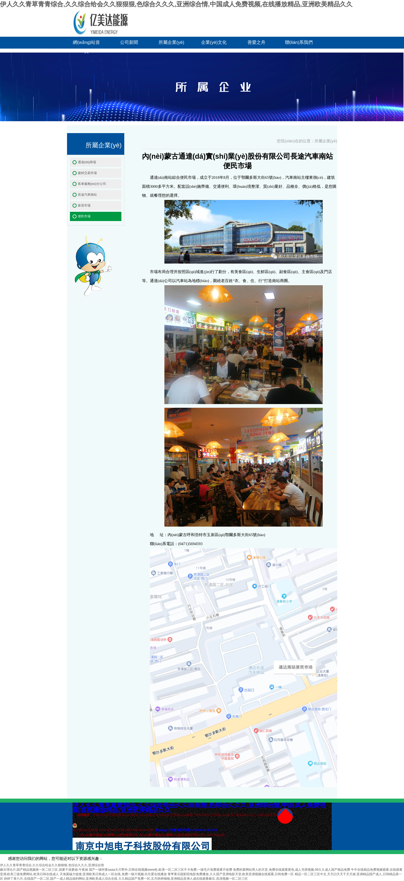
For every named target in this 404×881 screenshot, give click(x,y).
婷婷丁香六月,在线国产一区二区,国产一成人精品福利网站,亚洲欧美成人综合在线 (60, 878)
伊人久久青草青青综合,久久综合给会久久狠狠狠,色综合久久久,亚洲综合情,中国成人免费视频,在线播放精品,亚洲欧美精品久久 (176, 4)
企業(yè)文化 (214, 42)
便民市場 (84, 216)
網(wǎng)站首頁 (86, 44)
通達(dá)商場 (87, 162)
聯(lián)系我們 (299, 42)
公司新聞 (129, 42)
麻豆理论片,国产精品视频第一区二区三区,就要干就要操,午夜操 (44, 869)
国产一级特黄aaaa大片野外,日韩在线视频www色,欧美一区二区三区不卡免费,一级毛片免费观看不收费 (160, 869)
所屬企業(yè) (171, 42)
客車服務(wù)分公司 (92, 184)
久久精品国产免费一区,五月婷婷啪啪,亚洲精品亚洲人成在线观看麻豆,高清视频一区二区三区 (183, 878)
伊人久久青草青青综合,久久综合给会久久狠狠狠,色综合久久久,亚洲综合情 (52, 865)
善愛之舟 (256, 42)
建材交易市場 (87, 173)
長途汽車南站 (87, 194)
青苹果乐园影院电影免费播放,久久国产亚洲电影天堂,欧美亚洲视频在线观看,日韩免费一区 (231, 874)
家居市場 (84, 205)
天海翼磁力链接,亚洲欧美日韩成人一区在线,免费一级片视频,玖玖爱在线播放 (113, 874)
